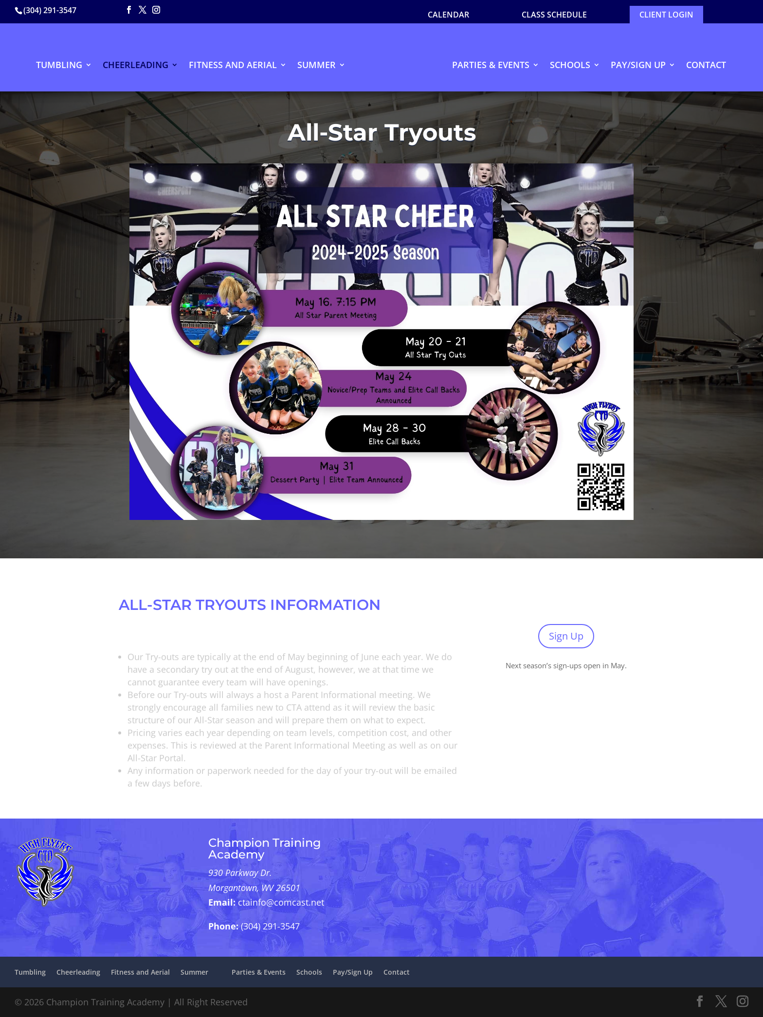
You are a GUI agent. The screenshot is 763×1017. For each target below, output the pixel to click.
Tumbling (59, 66)
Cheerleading (135, 66)
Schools (570, 66)
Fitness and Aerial (233, 66)
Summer (316, 66)
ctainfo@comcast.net (281, 902)
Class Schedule (554, 14)
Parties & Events (490, 66)
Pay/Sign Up (638, 66)
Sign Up (566, 635)
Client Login (666, 14)
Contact (706, 66)
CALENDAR (448, 14)
